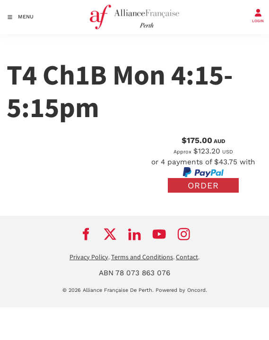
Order (203, 185)
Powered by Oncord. (181, 290)
